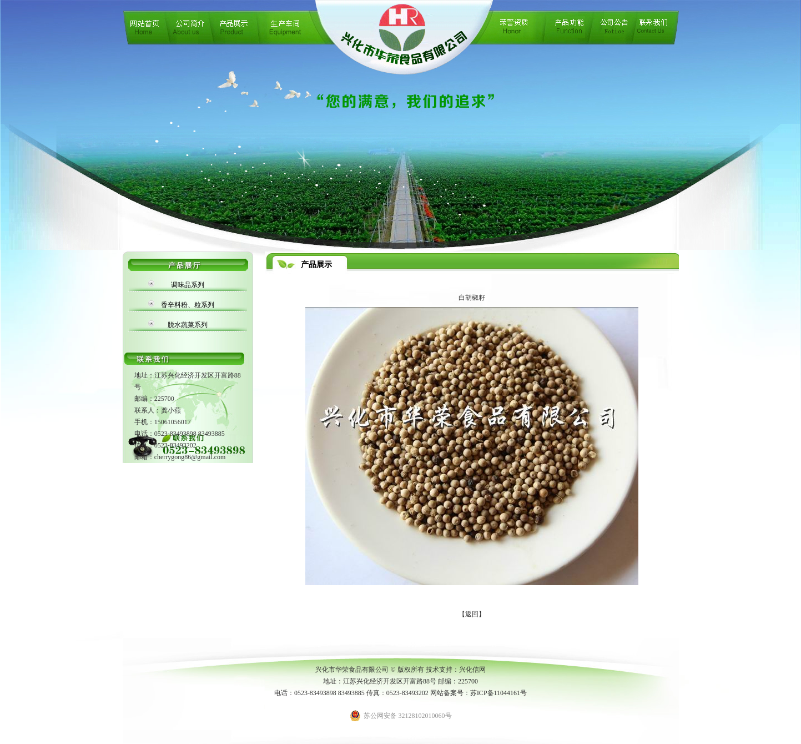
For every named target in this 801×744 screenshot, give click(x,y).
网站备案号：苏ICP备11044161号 (478, 693)
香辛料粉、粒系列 (187, 305)
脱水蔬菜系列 (188, 325)
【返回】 (472, 614)
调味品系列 (187, 285)
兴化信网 (472, 669)
